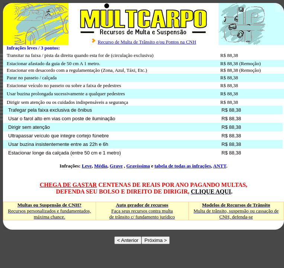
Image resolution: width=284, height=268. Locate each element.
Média (100, 166)
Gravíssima (138, 166)
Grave (116, 166)
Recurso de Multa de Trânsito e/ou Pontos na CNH (147, 42)
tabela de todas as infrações (182, 166)
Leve (87, 166)
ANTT (219, 166)
